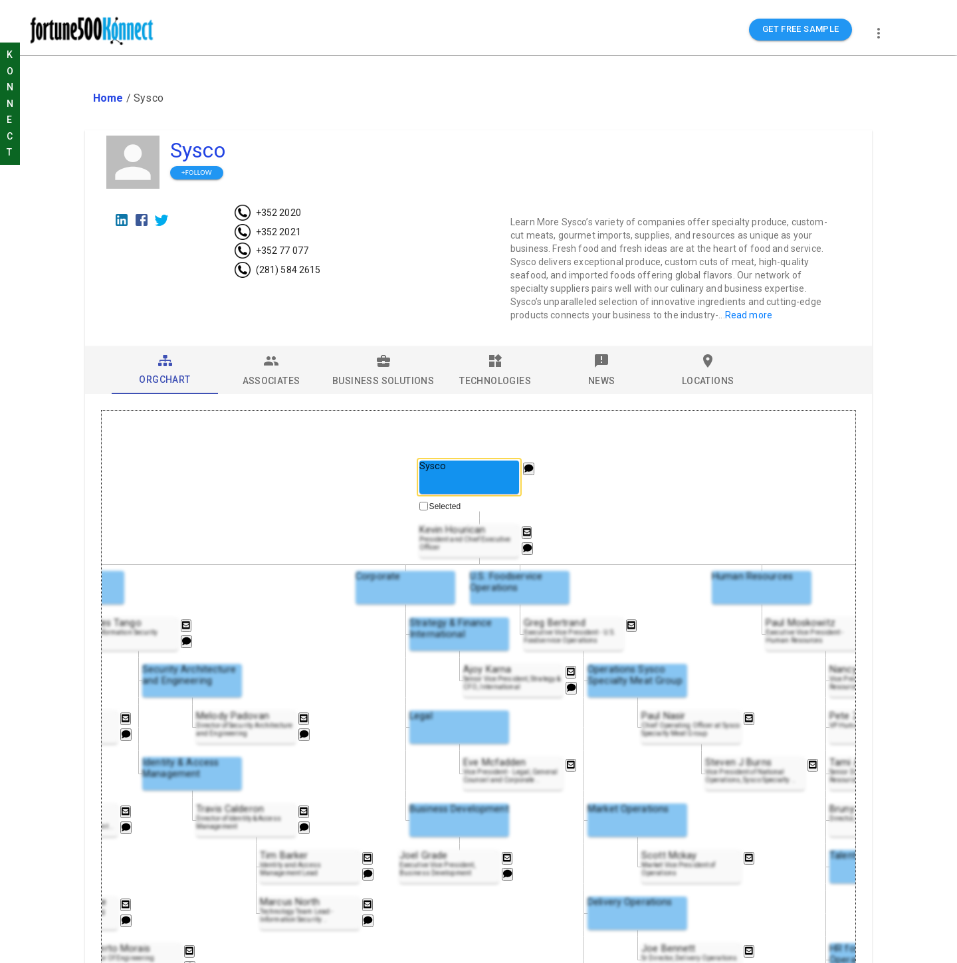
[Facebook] (142, 220)
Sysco (197, 150)
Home (108, 98)
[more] (879, 33)
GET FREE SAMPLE (801, 30)
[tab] (165, 370)
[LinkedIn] (122, 220)
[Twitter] (161, 220)
